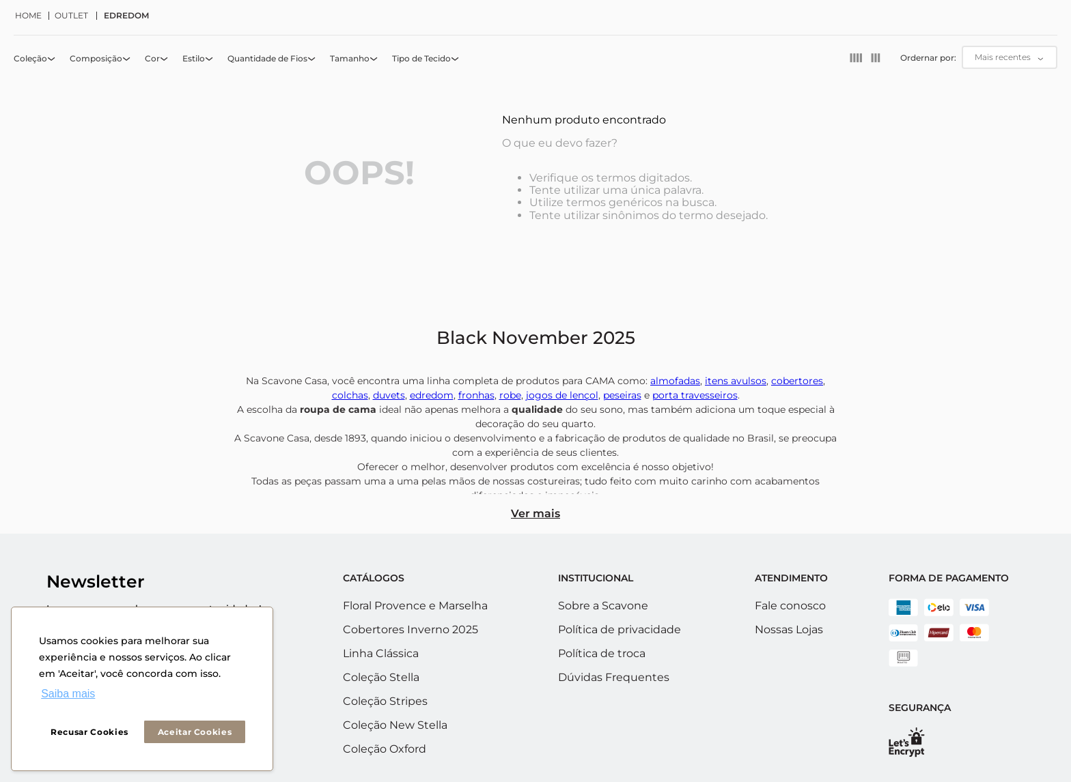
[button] (35, 58)
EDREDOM (126, 15)
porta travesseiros (695, 395)
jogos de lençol (562, 395)
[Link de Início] (32, 15)
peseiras (622, 395)
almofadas (675, 381)
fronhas (476, 395)
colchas (350, 395)
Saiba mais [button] (68, 693)
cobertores (797, 381)
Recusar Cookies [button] (89, 732)
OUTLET (71, 15)
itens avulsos (735, 381)
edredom (432, 395)
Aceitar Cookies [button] (195, 732)
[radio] (856, 58)
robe (510, 395)
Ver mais (535, 513)
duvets (389, 395)
